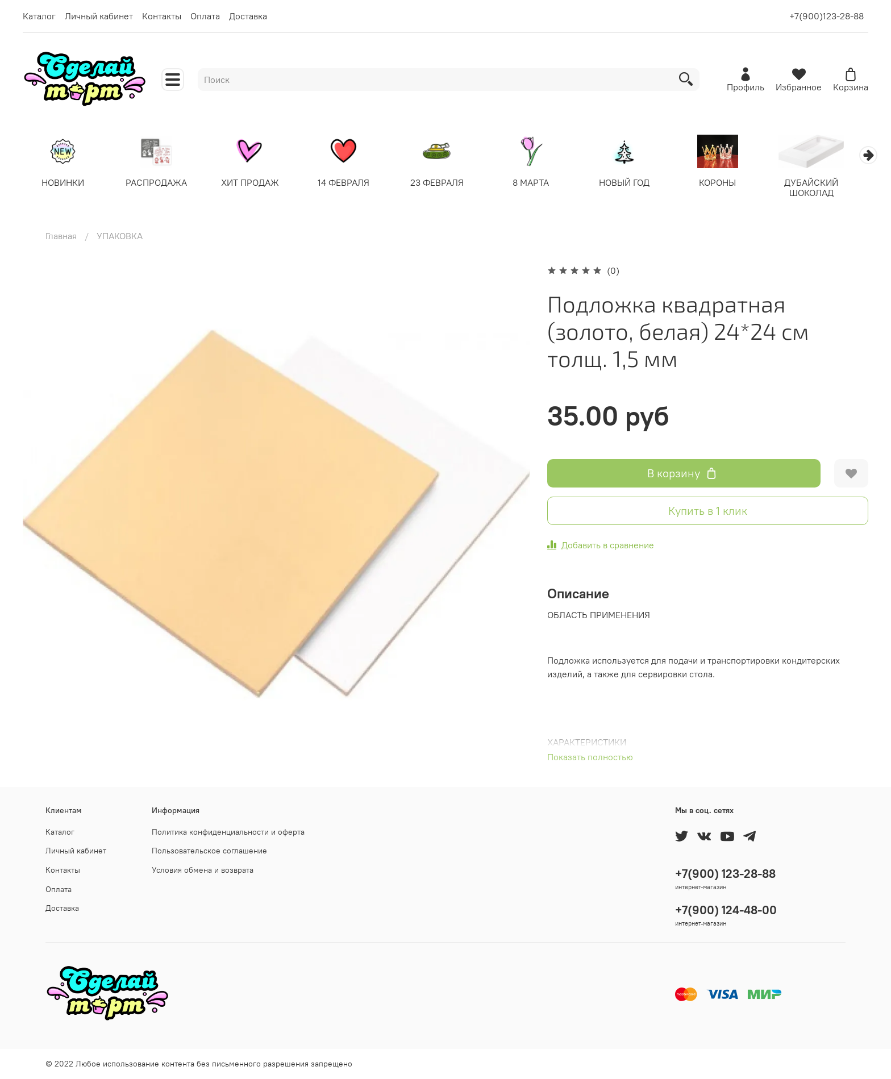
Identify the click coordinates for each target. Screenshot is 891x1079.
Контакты (161, 16)
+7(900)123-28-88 (826, 16)
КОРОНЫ (732, 183)
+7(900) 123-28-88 (725, 873)
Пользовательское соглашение (209, 850)
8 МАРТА (541, 183)
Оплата (205, 16)
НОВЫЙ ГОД (636, 183)
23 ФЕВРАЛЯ (445, 183)
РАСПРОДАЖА (159, 183)
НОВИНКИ (64, 183)
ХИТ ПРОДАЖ (255, 183)
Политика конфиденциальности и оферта (228, 832)
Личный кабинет (99, 16)
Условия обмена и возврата (202, 870)
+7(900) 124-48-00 (726, 910)
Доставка (248, 16)
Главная (61, 236)
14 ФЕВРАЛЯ (350, 183)
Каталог (39, 16)
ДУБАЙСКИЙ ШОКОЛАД (828, 188)
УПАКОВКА (120, 236)
